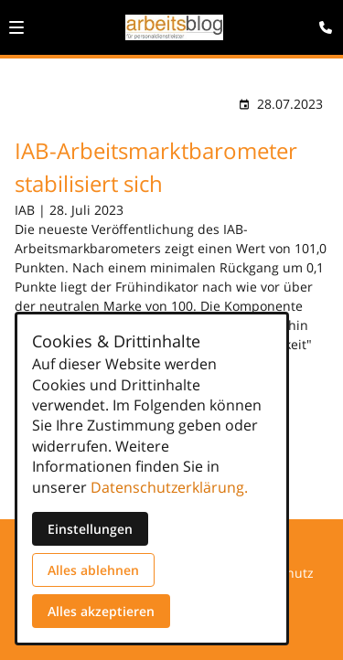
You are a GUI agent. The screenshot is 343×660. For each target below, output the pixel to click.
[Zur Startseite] (174, 27)
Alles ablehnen (93, 570)
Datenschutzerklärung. (169, 487)
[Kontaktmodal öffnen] (321, 22)
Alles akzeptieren (101, 611)
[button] (16, 27)
